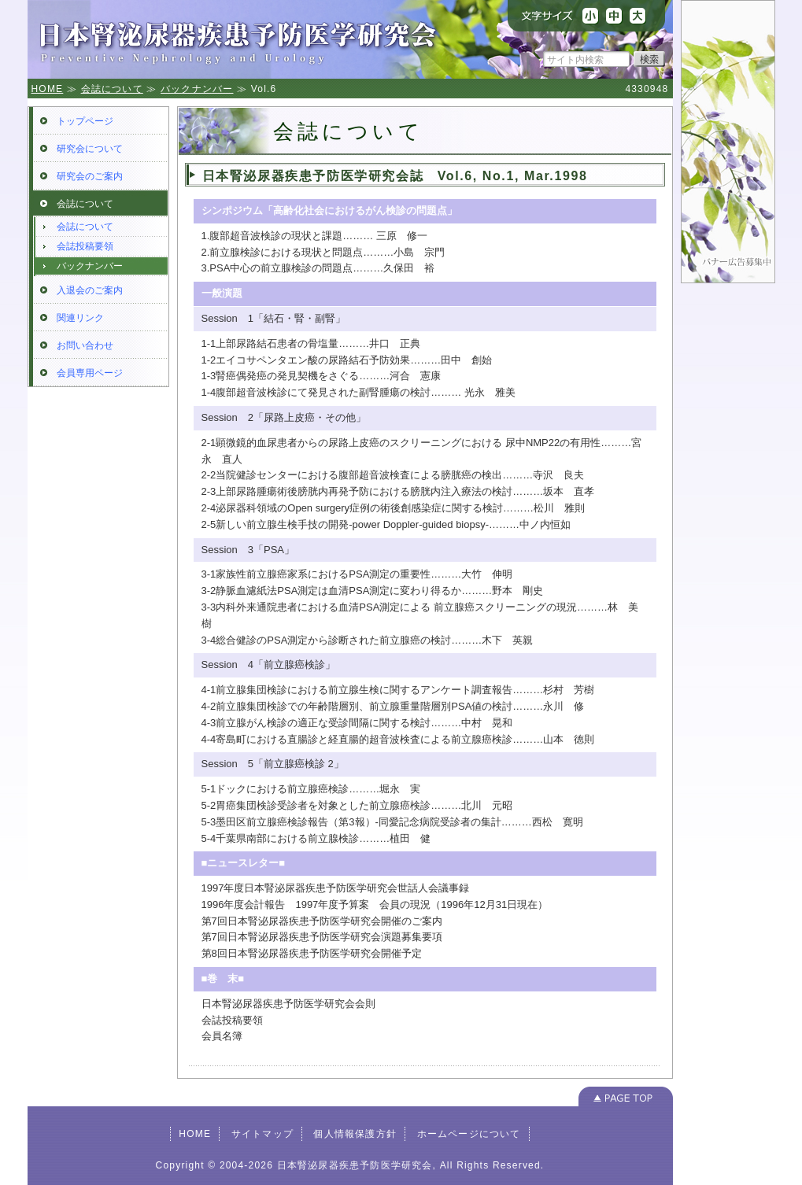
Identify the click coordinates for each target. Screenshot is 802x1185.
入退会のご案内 (90, 290)
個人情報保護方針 (355, 1133)
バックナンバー (197, 88)
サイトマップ (262, 1133)
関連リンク (80, 317)
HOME (47, 88)
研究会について (90, 148)
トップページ (85, 121)
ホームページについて (469, 1133)
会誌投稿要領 (85, 246)
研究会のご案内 (90, 176)
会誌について (112, 88)
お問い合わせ (85, 345)
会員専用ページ (90, 372)
